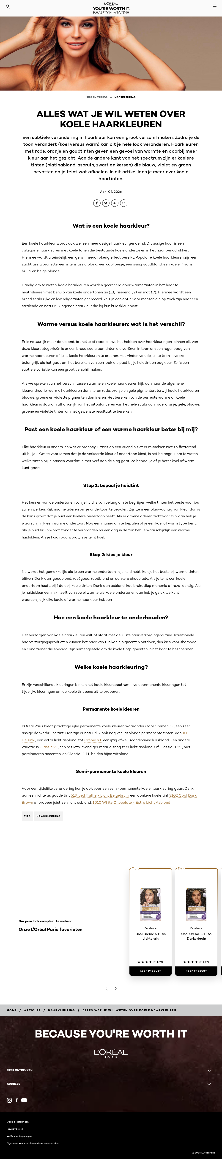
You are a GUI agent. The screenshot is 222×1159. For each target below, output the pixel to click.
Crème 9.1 (92, 740)
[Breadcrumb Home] (12, 1010)
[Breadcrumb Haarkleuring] (61, 1010)
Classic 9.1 (49, 747)
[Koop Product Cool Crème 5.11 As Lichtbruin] (150, 971)
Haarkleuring (49, 816)
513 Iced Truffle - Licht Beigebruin (100, 795)
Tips (27, 816)
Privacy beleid (15, 1128)
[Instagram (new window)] (9, 1100)
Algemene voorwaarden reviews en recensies (32, 1143)
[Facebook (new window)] (17, 1100)
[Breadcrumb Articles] (32, 1010)
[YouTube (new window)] (24, 1100)
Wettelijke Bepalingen (19, 1135)
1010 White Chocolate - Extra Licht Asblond (131, 802)
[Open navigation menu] (214, 6)
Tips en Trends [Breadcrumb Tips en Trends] (97, 97)
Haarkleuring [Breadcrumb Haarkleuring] (125, 97)
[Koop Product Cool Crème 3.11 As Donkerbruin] (196, 971)
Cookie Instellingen (18, 1121)
